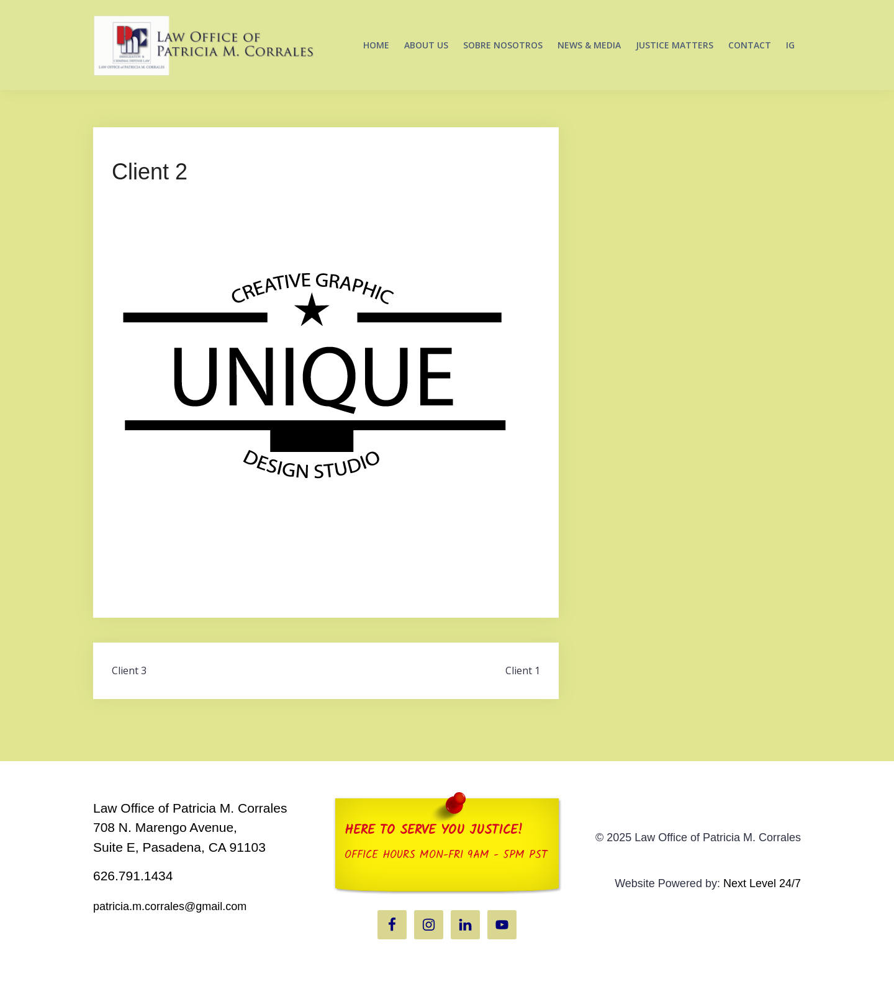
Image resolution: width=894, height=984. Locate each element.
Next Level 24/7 (762, 883)
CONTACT (749, 45)
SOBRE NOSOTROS (503, 45)
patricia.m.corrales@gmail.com (169, 906)
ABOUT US (426, 45)
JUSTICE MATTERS (674, 45)
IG (790, 45)
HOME (376, 45)
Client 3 (129, 670)
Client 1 (522, 670)
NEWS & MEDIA (589, 45)
